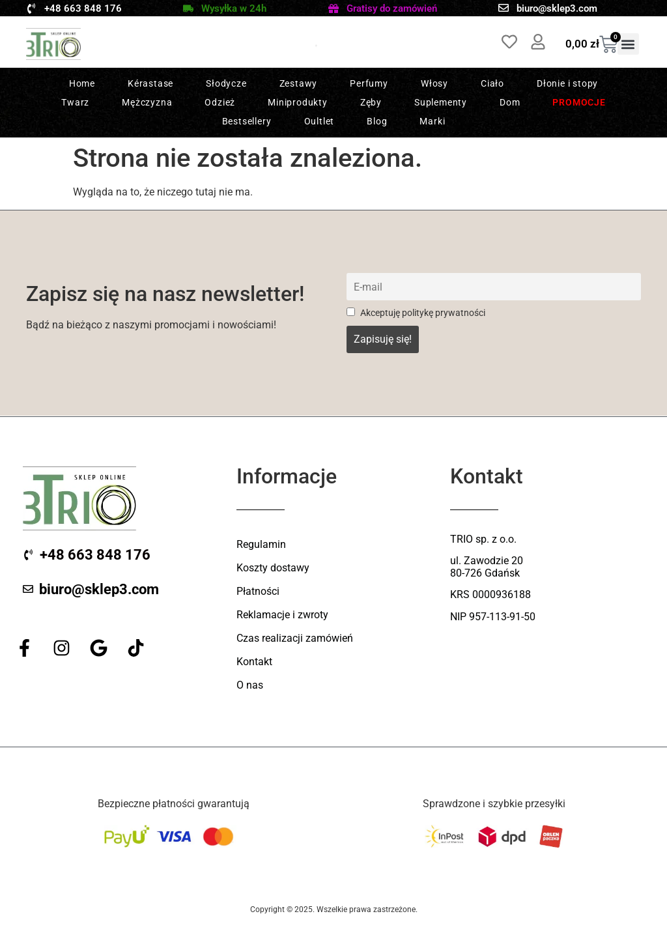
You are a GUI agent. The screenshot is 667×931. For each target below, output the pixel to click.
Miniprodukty (298, 102)
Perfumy (369, 83)
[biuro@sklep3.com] (503, 8)
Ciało (492, 83)
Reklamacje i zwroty (282, 615)
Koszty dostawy (272, 568)
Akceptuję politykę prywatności (416, 313)
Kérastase (150, 83)
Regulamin (261, 544)
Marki (432, 121)
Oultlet (319, 121)
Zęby (371, 102)
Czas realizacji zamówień (294, 638)
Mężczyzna (147, 102)
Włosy (434, 83)
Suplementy (440, 102)
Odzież (220, 102)
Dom (510, 102)
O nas (249, 685)
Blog (377, 121)
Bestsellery (247, 121)
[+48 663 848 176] (31, 8)
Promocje (578, 102)
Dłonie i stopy (567, 83)
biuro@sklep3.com (557, 8)
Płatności (257, 591)
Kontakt (254, 661)
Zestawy (298, 83)
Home (82, 83)
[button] (628, 44)
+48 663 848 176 (83, 8)
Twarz (75, 102)
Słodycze (226, 83)
